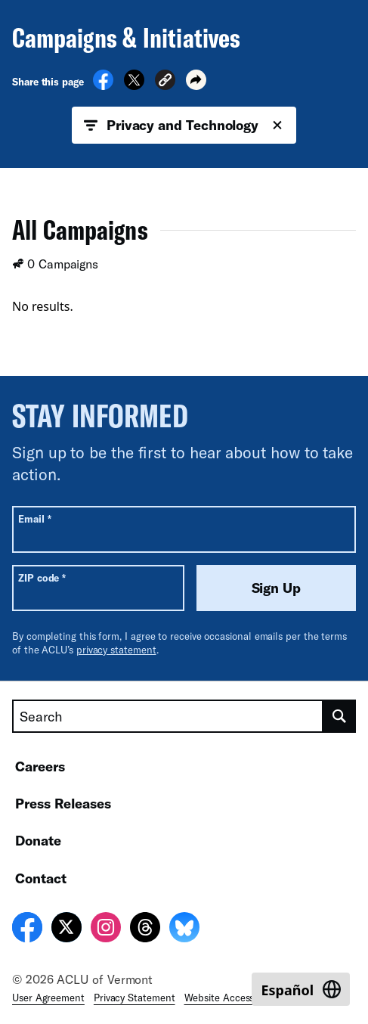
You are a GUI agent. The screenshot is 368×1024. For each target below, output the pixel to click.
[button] (165, 82)
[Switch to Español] (301, 989)
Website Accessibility (231, 997)
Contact (40, 878)
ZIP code (42, 577)
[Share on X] (134, 85)
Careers (40, 766)
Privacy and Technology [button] (184, 125)
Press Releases (63, 803)
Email (34, 518)
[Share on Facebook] (103, 85)
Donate (38, 840)
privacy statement (116, 650)
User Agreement (48, 997)
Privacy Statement (134, 997)
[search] (339, 716)
